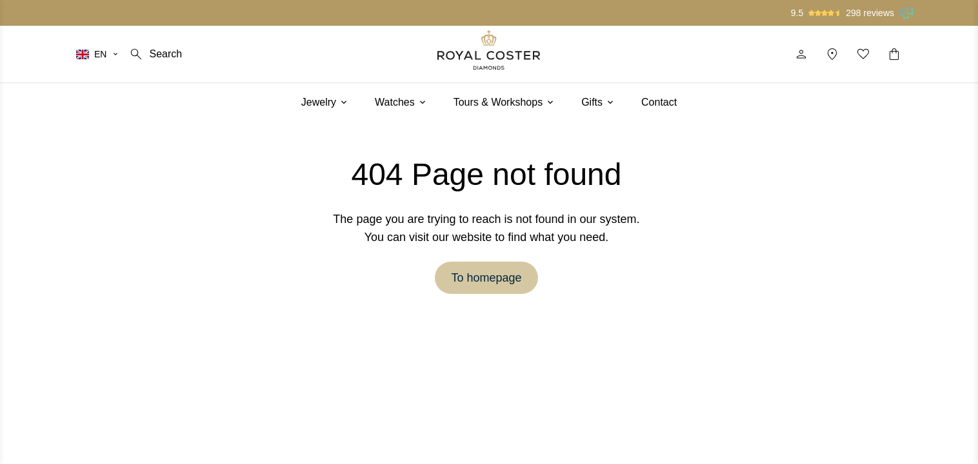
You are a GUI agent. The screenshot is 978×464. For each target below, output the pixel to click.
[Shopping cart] (894, 54)
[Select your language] (98, 54)
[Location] (832, 54)
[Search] (155, 54)
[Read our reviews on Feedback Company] (907, 13)
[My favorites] (863, 54)
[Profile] (801, 54)
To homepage (486, 277)
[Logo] (489, 50)
